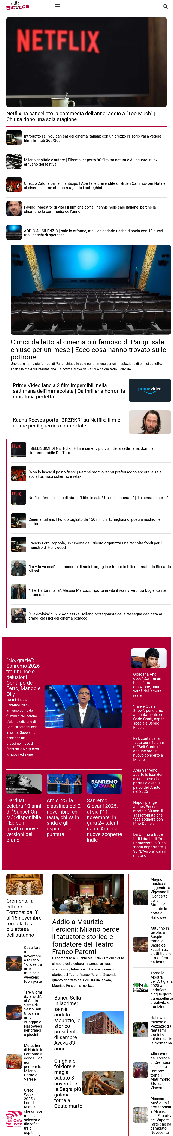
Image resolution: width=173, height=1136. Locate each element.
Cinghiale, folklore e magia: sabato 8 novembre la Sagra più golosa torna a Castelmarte (68, 1083)
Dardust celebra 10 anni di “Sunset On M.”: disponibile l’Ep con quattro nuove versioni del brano (23, 820)
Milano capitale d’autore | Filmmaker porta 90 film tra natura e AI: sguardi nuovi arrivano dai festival (91, 162)
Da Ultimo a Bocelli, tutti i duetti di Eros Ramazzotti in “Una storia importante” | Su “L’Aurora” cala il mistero (149, 845)
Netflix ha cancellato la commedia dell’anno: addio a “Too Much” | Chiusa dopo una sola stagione (80, 116)
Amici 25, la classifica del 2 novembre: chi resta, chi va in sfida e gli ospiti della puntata (64, 817)
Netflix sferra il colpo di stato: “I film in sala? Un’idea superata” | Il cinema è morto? (98, 498)
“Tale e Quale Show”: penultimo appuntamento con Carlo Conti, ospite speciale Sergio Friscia (149, 717)
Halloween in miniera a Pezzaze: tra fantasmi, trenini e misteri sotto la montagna (162, 1030)
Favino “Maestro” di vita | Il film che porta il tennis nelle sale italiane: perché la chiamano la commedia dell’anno (90, 209)
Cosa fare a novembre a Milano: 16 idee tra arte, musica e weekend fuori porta (33, 964)
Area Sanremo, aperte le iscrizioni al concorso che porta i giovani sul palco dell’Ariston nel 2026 (148, 781)
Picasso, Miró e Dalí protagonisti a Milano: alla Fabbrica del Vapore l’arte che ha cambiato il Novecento (161, 1115)
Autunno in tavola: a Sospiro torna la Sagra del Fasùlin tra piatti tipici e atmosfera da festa (161, 945)
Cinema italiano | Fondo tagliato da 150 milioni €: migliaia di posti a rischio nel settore (94, 521)
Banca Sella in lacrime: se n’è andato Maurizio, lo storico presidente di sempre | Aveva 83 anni (67, 1023)
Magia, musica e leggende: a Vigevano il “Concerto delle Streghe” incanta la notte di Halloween (160, 898)
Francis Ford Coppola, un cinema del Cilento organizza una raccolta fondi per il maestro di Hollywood (95, 545)
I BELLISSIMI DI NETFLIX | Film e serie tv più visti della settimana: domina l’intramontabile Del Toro (91, 450)
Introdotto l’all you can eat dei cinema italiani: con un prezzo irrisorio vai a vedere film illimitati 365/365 (92, 138)
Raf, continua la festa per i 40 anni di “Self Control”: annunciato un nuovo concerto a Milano (148, 749)
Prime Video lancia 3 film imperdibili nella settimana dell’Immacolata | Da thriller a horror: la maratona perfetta (69, 391)
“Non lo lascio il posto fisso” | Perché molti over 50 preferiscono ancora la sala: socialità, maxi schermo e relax (95, 474)
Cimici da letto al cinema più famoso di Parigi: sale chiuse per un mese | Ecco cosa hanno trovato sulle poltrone (88, 349)
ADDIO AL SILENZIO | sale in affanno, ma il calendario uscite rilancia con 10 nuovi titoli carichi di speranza (93, 233)
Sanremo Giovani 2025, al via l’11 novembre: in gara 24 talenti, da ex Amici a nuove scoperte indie (104, 820)
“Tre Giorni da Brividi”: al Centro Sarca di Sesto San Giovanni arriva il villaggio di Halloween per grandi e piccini (33, 1013)
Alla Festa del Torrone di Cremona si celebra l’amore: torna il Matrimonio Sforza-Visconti (160, 1071)
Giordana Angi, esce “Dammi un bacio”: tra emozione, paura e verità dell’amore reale (148, 685)
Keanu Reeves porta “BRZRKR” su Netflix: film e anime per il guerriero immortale (66, 423)
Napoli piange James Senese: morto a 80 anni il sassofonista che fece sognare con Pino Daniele (148, 813)
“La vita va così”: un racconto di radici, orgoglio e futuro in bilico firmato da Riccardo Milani (99, 568)
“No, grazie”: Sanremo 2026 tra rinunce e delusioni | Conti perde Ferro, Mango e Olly (23, 677)
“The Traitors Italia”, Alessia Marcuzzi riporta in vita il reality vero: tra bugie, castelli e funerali (98, 592)
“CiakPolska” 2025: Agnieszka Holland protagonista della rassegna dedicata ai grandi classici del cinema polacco (95, 616)
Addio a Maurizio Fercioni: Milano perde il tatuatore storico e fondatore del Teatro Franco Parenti (85, 937)
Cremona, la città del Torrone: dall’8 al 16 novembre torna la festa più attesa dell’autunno (24, 918)
